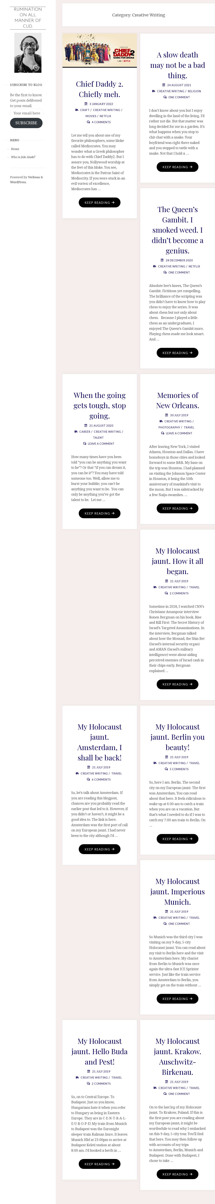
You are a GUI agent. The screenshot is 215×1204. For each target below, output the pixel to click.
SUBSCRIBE (26, 123)
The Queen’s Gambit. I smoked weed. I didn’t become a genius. (177, 230)
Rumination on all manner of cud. (28, 18)
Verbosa (33, 177)
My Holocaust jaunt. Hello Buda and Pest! (99, 1053)
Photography (169, 428)
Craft (84, 110)
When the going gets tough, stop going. (99, 405)
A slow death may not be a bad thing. (177, 64)
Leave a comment (101, 444)
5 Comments (179, 770)
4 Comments (101, 122)
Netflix (106, 116)
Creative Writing (107, 110)
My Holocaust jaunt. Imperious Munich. (177, 892)
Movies (90, 116)
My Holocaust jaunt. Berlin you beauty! (177, 738)
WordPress (18, 182)
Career (84, 432)
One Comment (179, 97)
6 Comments (101, 780)
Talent (98, 438)
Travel (189, 428)
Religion (195, 91)
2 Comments (179, 594)
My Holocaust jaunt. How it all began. (177, 561)
